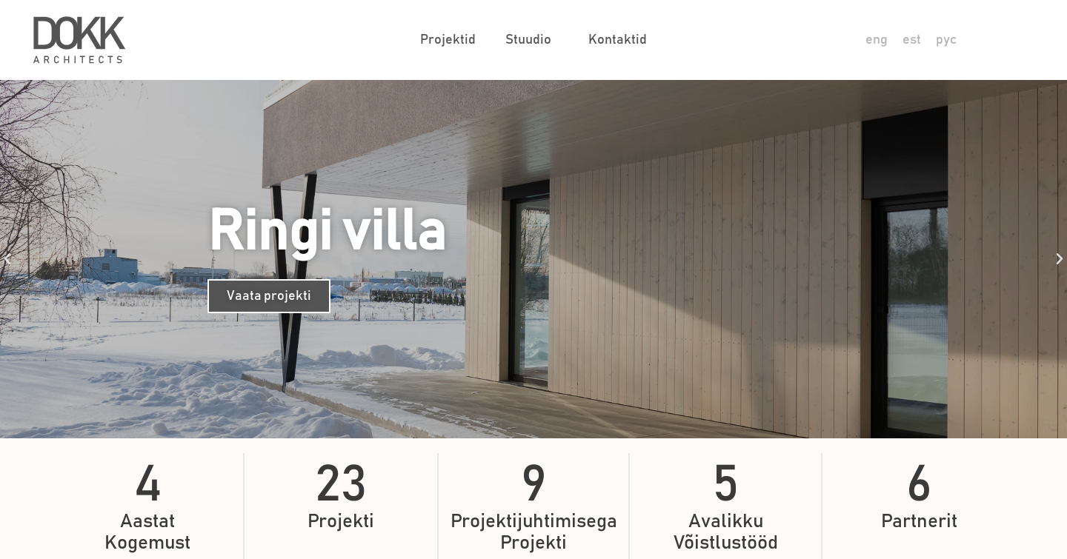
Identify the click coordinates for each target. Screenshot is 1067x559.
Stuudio (532, 40)
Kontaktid (617, 40)
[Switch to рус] (946, 40)
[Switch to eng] (876, 40)
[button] (7, 259)
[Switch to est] (911, 40)
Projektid (448, 40)
